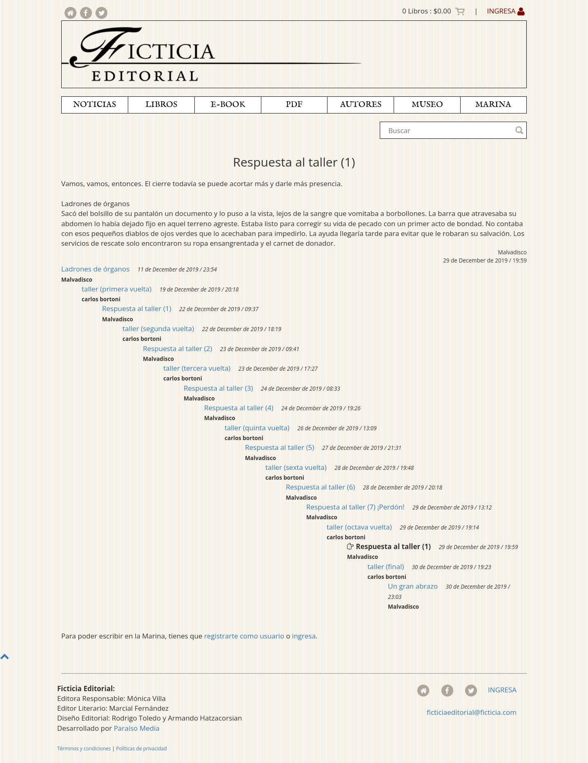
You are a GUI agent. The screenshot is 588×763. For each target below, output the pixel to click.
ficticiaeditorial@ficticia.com (472, 712)
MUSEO (427, 105)
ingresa (304, 636)
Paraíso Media (137, 728)
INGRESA (506, 11)
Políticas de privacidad (141, 748)
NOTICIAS (94, 105)
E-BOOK (228, 105)
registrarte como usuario (244, 636)
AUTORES (360, 105)
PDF (294, 105)
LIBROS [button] (161, 105)
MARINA (493, 105)
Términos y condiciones (84, 748)
